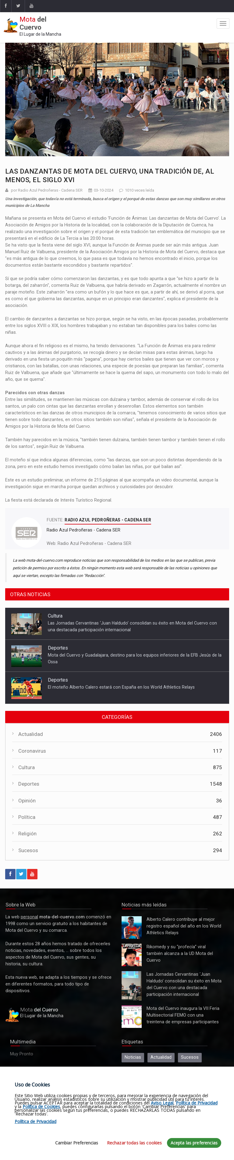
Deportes (58, 648)
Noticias (133, 1057)
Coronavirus (32, 751)
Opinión (27, 801)
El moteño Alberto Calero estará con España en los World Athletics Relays (121, 687)
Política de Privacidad (197, 1103)
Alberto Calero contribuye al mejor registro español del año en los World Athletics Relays (132, 927)
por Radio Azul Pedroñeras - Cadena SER (47, 190)
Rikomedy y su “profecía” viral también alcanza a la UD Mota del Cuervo (132, 955)
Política (26, 817)
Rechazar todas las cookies (134, 1143)
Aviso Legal (162, 1103)
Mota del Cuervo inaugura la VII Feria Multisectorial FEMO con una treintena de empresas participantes (132, 1016)
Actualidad (30, 734)
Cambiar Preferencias (76, 1143)
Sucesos (28, 850)
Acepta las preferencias (194, 1143)
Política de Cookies (41, 1106)
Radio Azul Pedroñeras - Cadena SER (94, 543)
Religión (27, 833)
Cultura (55, 616)
